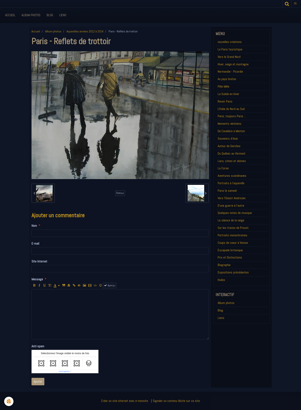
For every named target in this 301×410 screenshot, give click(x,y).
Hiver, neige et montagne (233, 64)
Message (37, 279)
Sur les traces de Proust (233, 228)
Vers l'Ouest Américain (231, 198)
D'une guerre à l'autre (231, 205)
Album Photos (31, 15)
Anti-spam (38, 346)
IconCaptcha (64, 371)
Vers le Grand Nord (229, 57)
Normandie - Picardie (230, 71)
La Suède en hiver (228, 94)
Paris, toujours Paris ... (232, 116)
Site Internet (39, 261)
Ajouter (38, 381)
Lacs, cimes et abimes (232, 161)
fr (295, 3)
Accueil (10, 15)
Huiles (221, 280)
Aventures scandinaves (232, 175)
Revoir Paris (225, 101)
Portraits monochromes (232, 235)
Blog (50, 15)
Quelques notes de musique (235, 213)
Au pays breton (227, 79)
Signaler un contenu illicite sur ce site (176, 401)
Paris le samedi (227, 190)
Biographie (224, 265)
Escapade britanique (230, 250)
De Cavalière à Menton (231, 131)
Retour (120, 193)
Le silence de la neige (231, 220)
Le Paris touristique (230, 49)
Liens (62, 15)
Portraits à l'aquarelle (231, 183)
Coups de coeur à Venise (233, 242)
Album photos (53, 31)
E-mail (35, 243)
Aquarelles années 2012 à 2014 (85, 31)
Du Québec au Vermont (231, 153)
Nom (34, 225)
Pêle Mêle (223, 86)
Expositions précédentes (233, 272)
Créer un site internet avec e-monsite (124, 401)
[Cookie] (8, 401)
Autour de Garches (229, 146)
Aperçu (109, 285)
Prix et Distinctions (230, 257)
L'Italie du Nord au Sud (231, 109)
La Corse (223, 168)
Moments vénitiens (229, 123)
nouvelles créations (230, 42)
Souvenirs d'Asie (228, 138)
